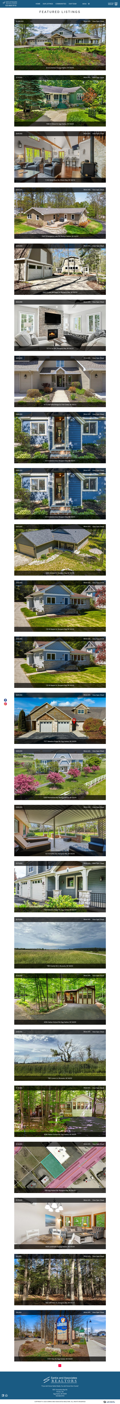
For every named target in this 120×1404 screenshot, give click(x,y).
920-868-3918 (10, 5)
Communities (60, 4)
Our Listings (48, 4)
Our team (72, 4)
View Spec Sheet (98, 21)
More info (87, 21)
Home (38, 4)
